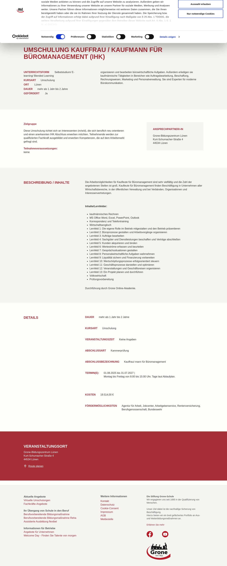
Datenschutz (108, 504)
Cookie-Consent (110, 508)
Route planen (35, 466)
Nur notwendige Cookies (201, 27)
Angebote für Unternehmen (39, 532)
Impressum (107, 512)
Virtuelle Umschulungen (37, 500)
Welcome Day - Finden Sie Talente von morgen (50, 535)
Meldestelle (107, 519)
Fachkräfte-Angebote (35, 504)
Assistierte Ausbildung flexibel (40, 521)
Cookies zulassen (201, 8)
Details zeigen (168, 50)
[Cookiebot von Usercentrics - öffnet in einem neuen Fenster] (20, 50)
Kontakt (105, 501)
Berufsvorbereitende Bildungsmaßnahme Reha (50, 518)
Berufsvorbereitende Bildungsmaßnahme (47, 514)
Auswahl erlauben (201, 17)
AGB (103, 515)
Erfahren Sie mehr (155, 525)
